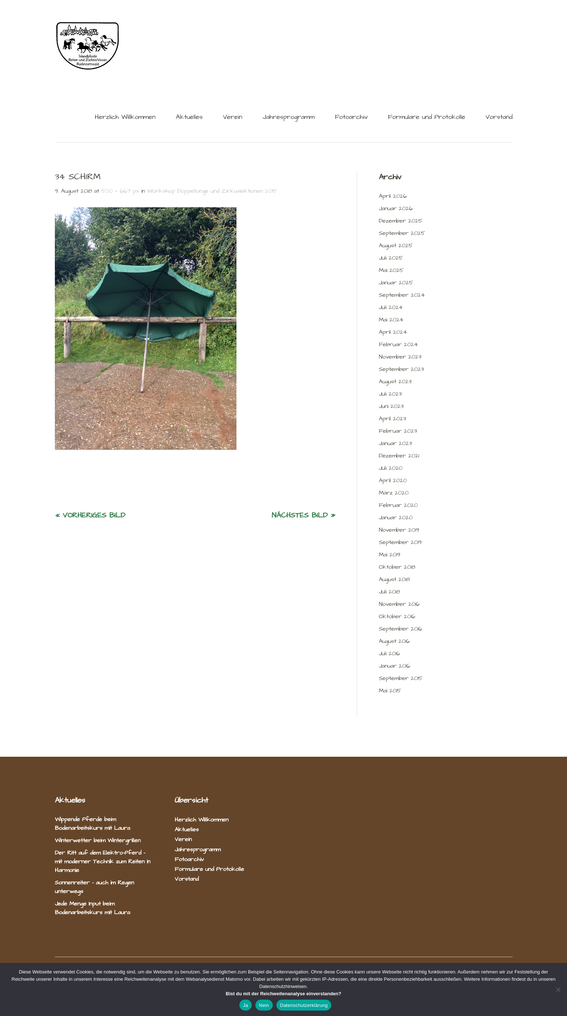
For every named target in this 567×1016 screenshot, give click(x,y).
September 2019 (400, 542)
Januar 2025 (396, 283)
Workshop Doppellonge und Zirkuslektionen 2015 (212, 191)
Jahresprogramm (289, 117)
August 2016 (394, 641)
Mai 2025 (391, 270)
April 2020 (393, 480)
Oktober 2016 (397, 616)
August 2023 (395, 381)
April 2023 (392, 419)
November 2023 (400, 357)
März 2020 (394, 493)
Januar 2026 (396, 208)
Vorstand (499, 117)
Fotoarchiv (351, 117)
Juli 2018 (389, 592)
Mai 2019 (389, 555)
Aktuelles (189, 117)
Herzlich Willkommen (125, 117)
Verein (232, 117)
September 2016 (400, 629)
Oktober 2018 (397, 567)
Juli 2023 (390, 394)
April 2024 (393, 332)
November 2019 (399, 530)
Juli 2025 (391, 258)
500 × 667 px (120, 191)
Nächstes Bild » (303, 515)
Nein (264, 1005)
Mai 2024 (391, 320)
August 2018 (394, 579)
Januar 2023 (395, 443)
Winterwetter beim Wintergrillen (99, 840)
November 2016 (399, 604)
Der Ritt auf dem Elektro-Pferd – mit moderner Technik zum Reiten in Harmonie (102, 861)
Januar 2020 (396, 517)
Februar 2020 (398, 505)
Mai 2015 (390, 691)
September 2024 (402, 295)
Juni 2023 (391, 406)
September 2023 (401, 369)
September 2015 (400, 678)
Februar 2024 (398, 344)
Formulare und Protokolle (426, 117)
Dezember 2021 (399, 456)
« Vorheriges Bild (90, 515)
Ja (245, 1005)
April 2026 (393, 196)
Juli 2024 (391, 307)
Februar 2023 (398, 431)
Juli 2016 (389, 653)
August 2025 (396, 245)
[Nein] (558, 989)
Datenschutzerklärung (304, 1005)
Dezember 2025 (400, 221)
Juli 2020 (390, 468)
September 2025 (402, 233)
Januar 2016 (394, 666)
